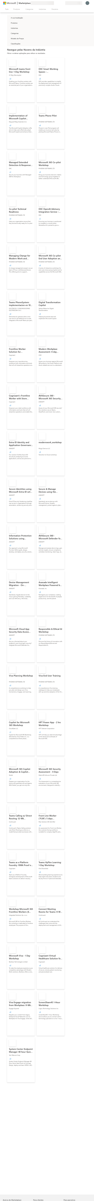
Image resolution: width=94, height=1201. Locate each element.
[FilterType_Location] (8, 17)
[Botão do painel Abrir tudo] (6, 9)
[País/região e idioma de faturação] (73, 3)
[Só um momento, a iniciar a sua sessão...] (87, 3)
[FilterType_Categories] (8, 33)
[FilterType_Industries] (8, 28)
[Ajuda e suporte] (58, 3)
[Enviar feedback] (55, 3)
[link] (21, 80)
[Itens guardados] (60, 3)
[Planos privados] (63, 3)
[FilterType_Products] (8, 22)
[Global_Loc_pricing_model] (8, 38)
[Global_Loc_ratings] (8, 43)
